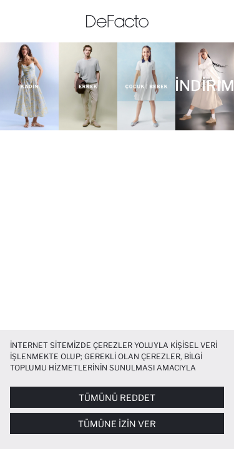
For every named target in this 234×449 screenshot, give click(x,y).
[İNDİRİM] (204, 86)
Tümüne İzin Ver (117, 423)
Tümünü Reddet (117, 397)
